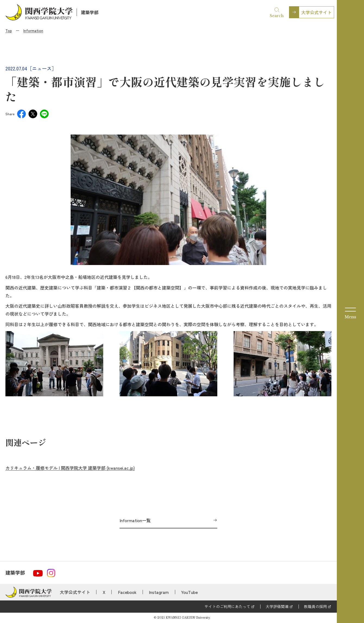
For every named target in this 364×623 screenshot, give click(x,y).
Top (8, 30)
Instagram (159, 592)
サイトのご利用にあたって (227, 606)
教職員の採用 (315, 606)
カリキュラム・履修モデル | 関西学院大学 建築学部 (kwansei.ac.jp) (70, 468)
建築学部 (89, 12)
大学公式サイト (316, 12)
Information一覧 (135, 520)
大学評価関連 (277, 606)
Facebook (127, 592)
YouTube (189, 592)
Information (33, 30)
